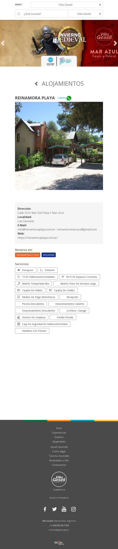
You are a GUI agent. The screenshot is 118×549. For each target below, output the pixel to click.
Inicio (59, 428)
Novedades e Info (59, 460)
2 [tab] (54, 65)
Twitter (54, 509)
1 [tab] (50, 65)
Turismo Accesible (59, 456)
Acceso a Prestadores (59, 497)
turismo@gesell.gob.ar (59, 529)
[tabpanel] (59, 43)
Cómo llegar (59, 451)
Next (115, 43)
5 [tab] (64, 65)
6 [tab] (67, 65)
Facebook (45, 509)
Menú (18, 4)
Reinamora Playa (27, 255)
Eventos (59, 437)
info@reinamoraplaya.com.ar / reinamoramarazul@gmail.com (57, 229)
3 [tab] (57, 65)
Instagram (73, 509)
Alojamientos (59, 83)
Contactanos (59, 465)
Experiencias (59, 432)
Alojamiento (59, 441)
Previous (2, 43)
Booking (48, 255)
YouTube (64, 509)
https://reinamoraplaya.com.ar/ (38, 238)
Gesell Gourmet (59, 447)
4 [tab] (60, 65)
